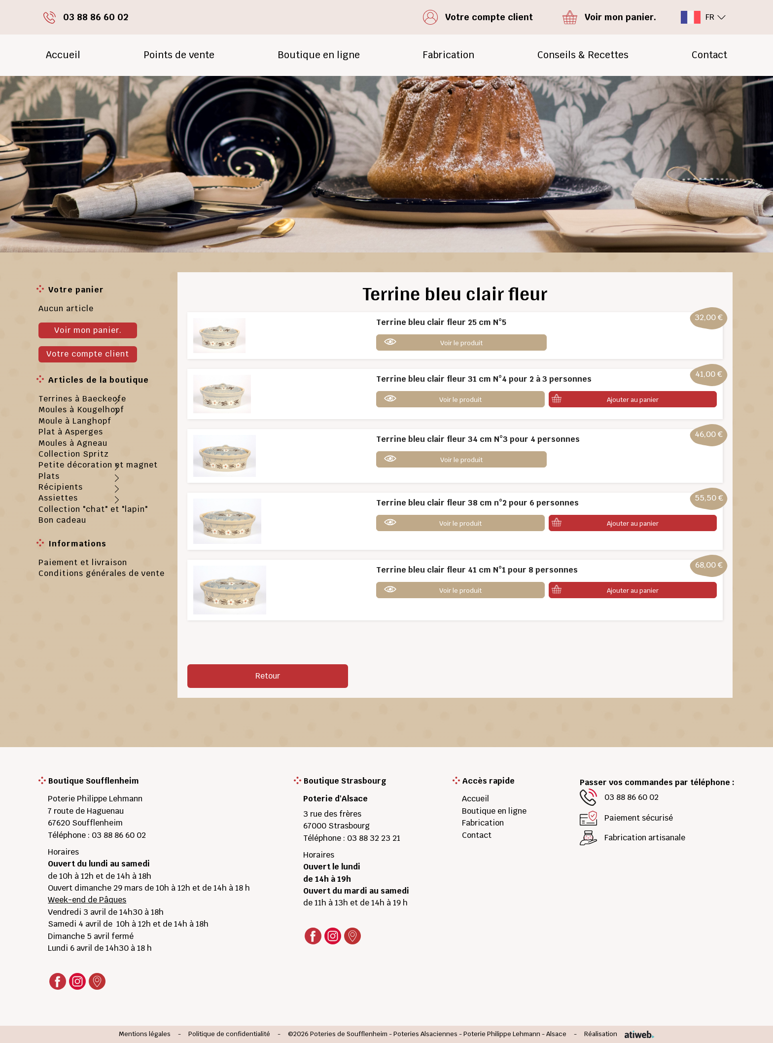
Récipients (60, 487)
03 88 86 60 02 (119, 835)
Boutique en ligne (319, 55)
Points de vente (178, 55)
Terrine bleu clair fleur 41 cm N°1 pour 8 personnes (477, 570)
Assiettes (58, 498)
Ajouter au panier (633, 400)
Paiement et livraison (82, 562)
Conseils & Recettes (583, 55)
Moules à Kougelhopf (81, 409)
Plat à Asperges (70, 432)
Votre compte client (87, 354)
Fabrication (448, 55)
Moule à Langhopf (74, 421)
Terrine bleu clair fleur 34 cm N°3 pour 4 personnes (478, 439)
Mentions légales (145, 1034)
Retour (267, 676)
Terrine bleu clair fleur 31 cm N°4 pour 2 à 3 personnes (484, 379)
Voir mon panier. (88, 330)
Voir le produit (461, 343)
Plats (49, 476)
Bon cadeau (62, 520)
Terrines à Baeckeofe (82, 399)
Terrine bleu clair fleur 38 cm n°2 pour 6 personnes (477, 503)
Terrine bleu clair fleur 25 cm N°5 (441, 322)
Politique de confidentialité (229, 1034)
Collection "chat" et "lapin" (93, 509)
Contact (709, 55)
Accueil (63, 55)
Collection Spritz (73, 454)
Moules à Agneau (72, 443)
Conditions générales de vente (101, 573)
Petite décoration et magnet (98, 465)
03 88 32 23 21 (373, 838)
